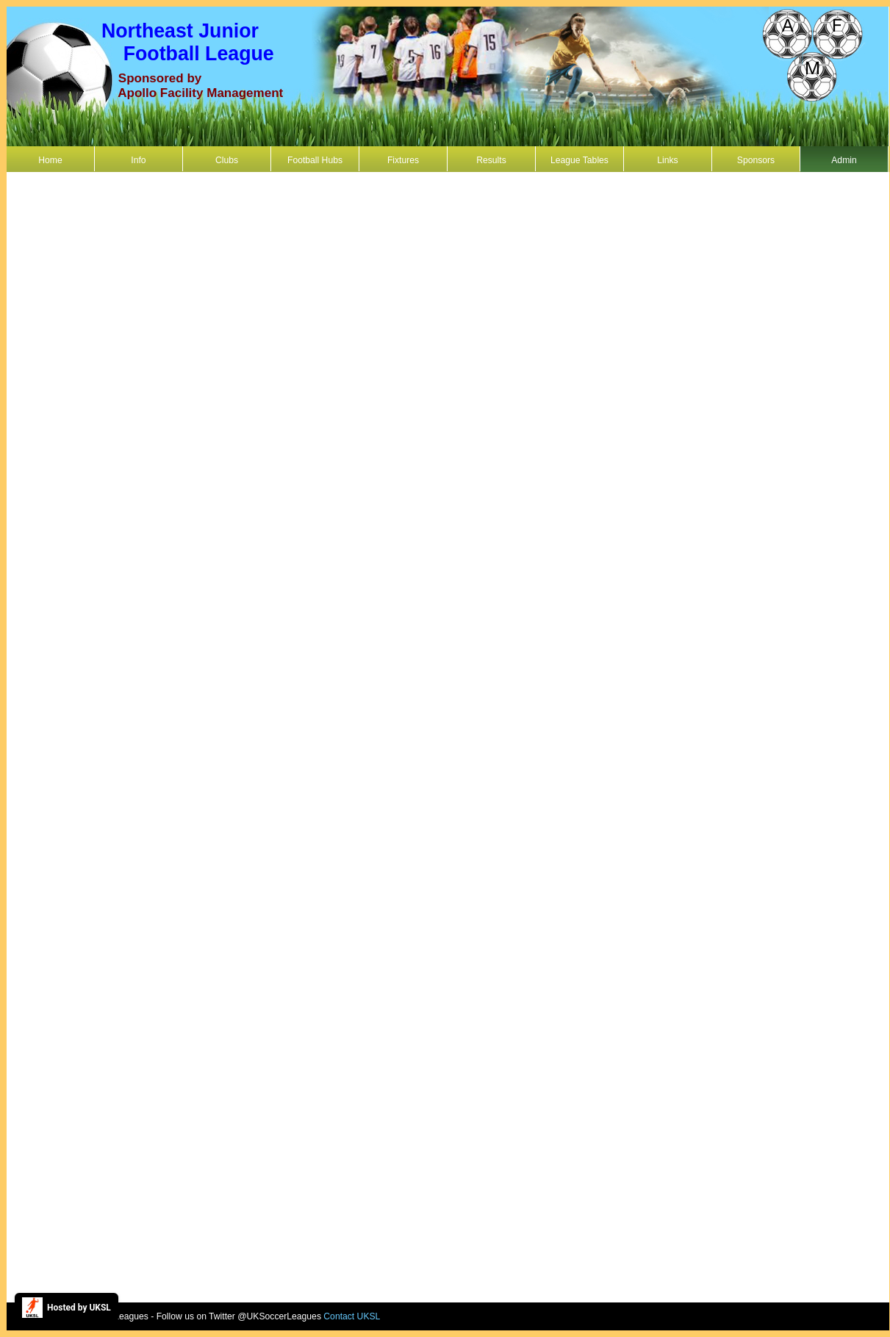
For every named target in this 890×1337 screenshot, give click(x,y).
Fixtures (403, 160)
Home (50, 160)
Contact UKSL (351, 1316)
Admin (843, 160)
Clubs (226, 160)
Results (491, 160)
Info (138, 160)
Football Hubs (314, 160)
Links (667, 160)
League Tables (579, 160)
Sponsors (756, 160)
